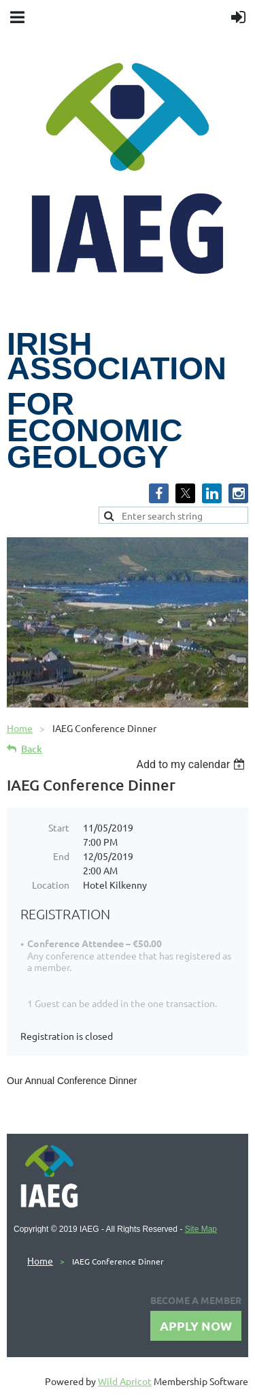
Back (31, 748)
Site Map (201, 1229)
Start (58, 827)
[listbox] (192, 764)
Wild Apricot (125, 1381)
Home (20, 728)
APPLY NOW (196, 1325)
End (61, 856)
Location (50, 884)
